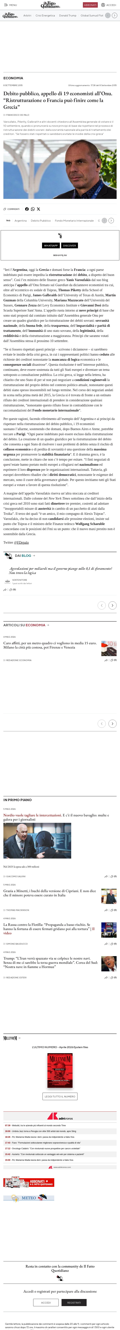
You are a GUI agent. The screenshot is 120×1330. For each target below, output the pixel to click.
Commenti (11, 209)
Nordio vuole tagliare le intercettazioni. (32, 815)
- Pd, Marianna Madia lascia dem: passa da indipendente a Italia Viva (39, 1160)
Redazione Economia (17, 660)
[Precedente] (102, 605)
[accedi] (108, 5)
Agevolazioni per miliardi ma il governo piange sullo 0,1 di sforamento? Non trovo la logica (60, 570)
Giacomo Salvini (14, 876)
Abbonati (90, 4)
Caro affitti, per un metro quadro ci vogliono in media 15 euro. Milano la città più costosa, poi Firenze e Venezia (50, 645)
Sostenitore (19, 580)
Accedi (46, 1302)
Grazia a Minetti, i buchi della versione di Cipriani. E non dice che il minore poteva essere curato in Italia (49, 893)
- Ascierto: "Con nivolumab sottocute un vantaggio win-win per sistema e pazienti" (44, 1154)
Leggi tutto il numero (60, 1096)
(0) (114, 660)
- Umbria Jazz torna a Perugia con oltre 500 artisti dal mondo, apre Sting (40, 1131)
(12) (12, 589)
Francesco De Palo (16, 115)
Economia (13, 78)
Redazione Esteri (15, 977)
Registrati (74, 1302)
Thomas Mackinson (16, 910)
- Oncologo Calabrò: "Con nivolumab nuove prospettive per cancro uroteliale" (42, 1148)
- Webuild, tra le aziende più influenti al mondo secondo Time (35, 1125)
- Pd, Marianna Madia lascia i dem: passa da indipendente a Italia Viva (39, 1137)
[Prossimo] (112, 605)
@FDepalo (21, 542)
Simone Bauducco (15, 944)
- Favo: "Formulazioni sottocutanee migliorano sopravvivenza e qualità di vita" (43, 1143)
